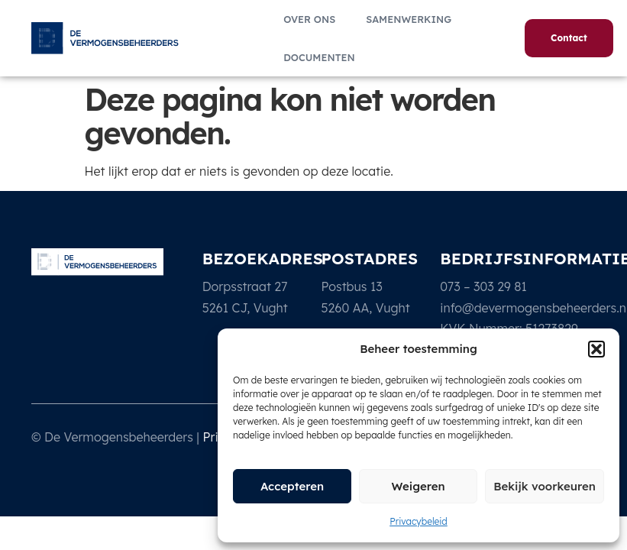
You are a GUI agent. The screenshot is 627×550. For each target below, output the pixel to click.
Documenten (318, 57)
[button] (596, 349)
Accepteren (292, 486)
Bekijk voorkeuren (544, 486)
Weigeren (417, 486)
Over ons (309, 19)
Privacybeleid (418, 521)
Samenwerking (408, 19)
